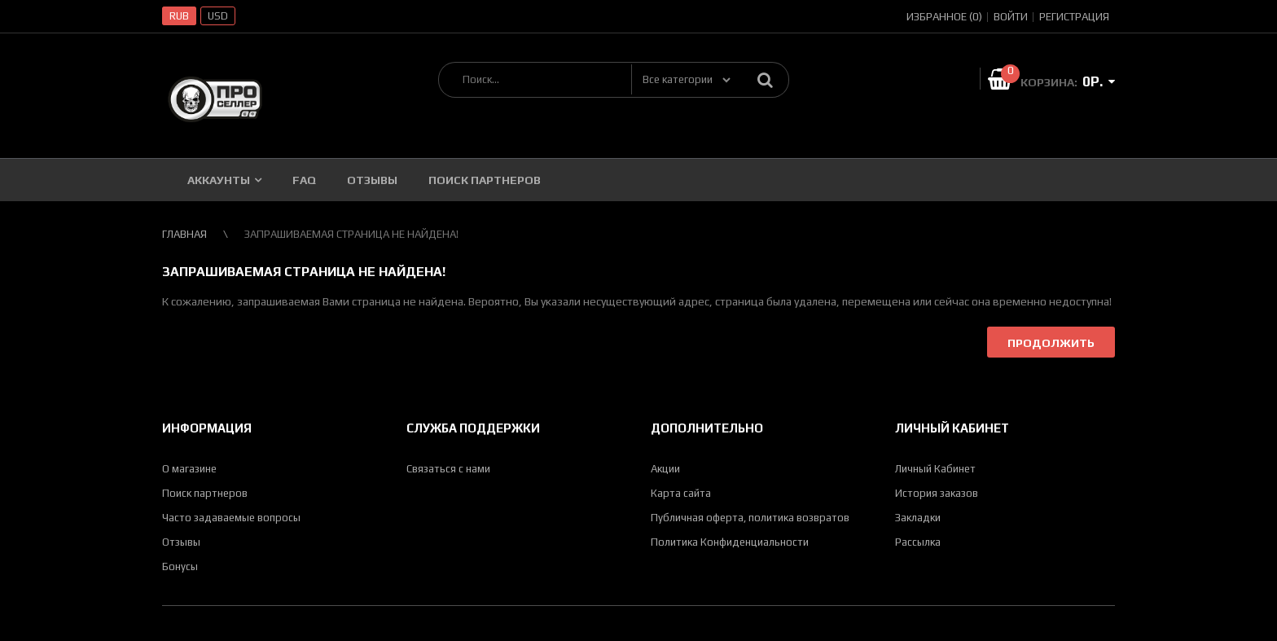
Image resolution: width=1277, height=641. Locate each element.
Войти (1011, 17)
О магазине (189, 469)
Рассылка (918, 542)
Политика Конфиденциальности (730, 542)
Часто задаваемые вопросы (231, 517)
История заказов (936, 493)
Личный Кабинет (935, 469)
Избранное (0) (944, 17)
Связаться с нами (448, 469)
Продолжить (1051, 342)
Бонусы (180, 566)
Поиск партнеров (205, 493)
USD (218, 16)
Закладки (918, 517)
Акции (665, 469)
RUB (179, 16)
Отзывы (181, 542)
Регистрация (1074, 17)
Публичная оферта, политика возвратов (750, 517)
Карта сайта (681, 493)
